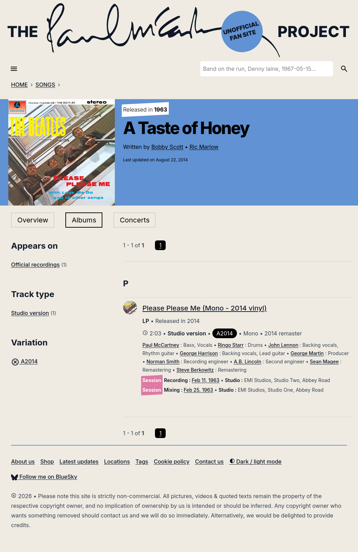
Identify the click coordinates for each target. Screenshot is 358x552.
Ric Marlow (204, 146)
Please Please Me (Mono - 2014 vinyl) (205, 308)
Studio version (30, 313)
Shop (47, 461)
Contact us (209, 461)
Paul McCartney (161, 345)
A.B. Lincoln (247, 361)
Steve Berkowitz (195, 370)
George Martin (307, 353)
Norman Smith (162, 361)
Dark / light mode (255, 461)
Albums (84, 220)
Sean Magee (324, 361)
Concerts (134, 220)
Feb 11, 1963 (205, 380)
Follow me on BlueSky (44, 476)
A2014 (24, 361)
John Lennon (283, 345)
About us (23, 461)
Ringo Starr (231, 345)
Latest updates (79, 461)
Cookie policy (171, 461)
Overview (32, 220)
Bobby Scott (167, 146)
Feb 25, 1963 (198, 390)
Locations (117, 461)
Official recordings (35, 264)
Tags (142, 461)
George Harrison (199, 353)
